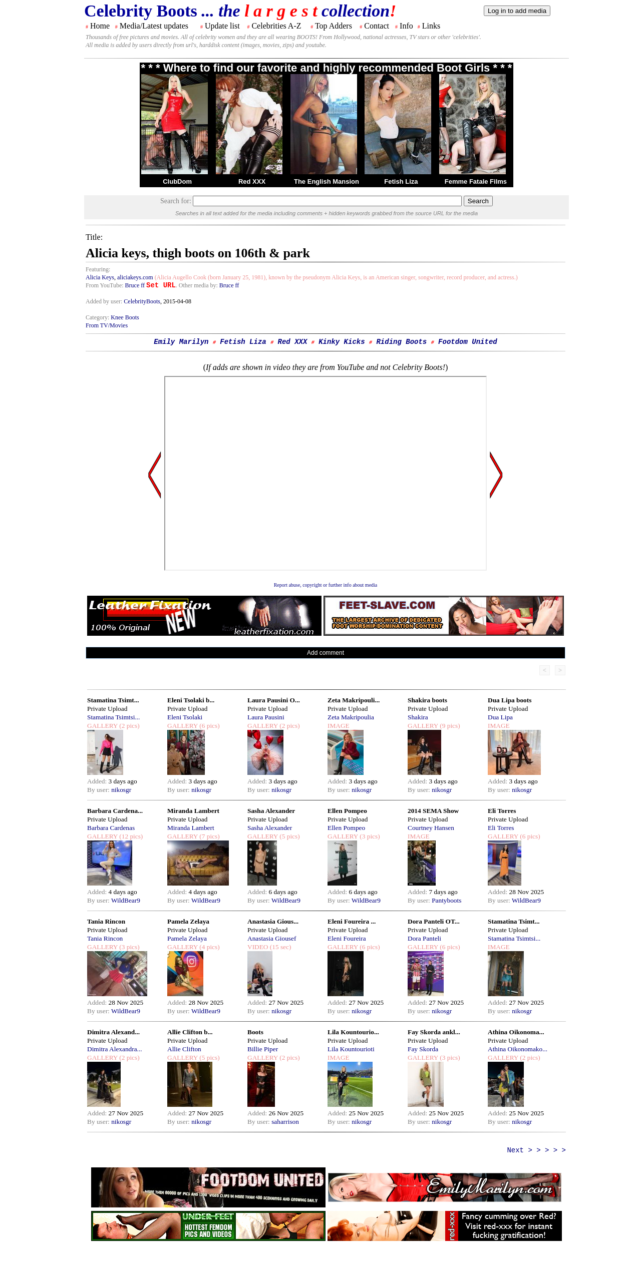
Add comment (325, 652)
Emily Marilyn (181, 342)
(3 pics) (369, 836)
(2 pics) (129, 725)
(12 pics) (130, 836)
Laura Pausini (265, 717)
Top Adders (333, 26)
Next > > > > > (536, 1150)
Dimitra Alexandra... (114, 1049)
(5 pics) (289, 836)
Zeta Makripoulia (351, 717)
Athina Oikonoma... (516, 1032)
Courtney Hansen (431, 827)
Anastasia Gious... (272, 921)
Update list (222, 26)
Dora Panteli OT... (434, 921)
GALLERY (102, 725)
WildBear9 (125, 900)
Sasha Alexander (271, 810)
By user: (99, 789)
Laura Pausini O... (273, 700)
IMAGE (339, 725)
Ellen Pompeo (347, 810)
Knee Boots (125, 317)
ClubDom (177, 181)
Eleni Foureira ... (352, 921)
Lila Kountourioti (351, 1049)
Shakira (418, 717)
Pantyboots (446, 900)
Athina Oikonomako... (517, 1049)
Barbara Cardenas (111, 827)
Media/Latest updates (154, 26)
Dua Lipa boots (509, 700)
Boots (255, 1032)
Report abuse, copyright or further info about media (326, 585)
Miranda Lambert (193, 810)
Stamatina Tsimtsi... (113, 717)
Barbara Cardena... (115, 810)
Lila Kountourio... (353, 1032)
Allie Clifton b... (190, 1032)
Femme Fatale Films (476, 181)
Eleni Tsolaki (184, 717)
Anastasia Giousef (271, 938)
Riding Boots (401, 342)
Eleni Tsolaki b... (190, 700)
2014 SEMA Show (433, 810)
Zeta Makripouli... (354, 700)
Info (406, 26)
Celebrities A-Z (276, 26)
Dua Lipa (500, 717)
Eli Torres (502, 810)
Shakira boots (427, 700)
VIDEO (257, 947)
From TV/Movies (107, 325)
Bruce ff (135, 285)
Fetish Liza (401, 181)
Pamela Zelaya (188, 921)
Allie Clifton (184, 1049)
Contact (376, 26)
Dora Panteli (424, 938)
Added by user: (105, 301)
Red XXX (251, 181)
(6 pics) (209, 725)
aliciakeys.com (135, 277)
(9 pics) (449, 725)
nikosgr (121, 789)
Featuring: (98, 269)
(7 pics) (209, 836)
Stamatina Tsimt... (113, 700)
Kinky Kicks (341, 342)
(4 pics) (209, 947)
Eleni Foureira (347, 938)
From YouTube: (105, 285)
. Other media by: (197, 285)
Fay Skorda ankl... (434, 1032)
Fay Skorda (423, 1049)
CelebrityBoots (142, 301)
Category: (98, 317)
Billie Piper (262, 1049)
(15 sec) (279, 947)
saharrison (285, 1121)
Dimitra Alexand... (113, 1032)
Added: (98, 781)
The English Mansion (326, 181)
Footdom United (467, 342)
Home (100, 26)
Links (431, 26)
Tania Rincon (106, 921)
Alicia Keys (100, 277)
